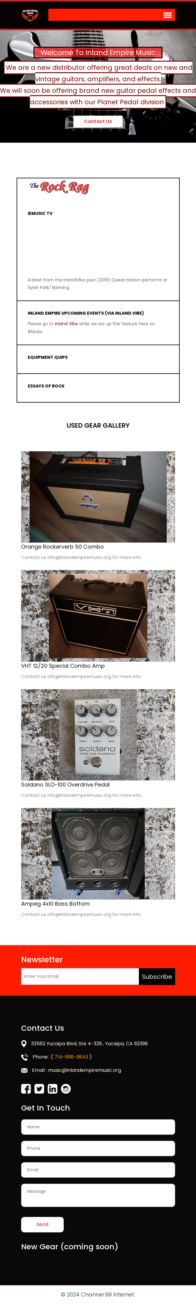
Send (42, 1224)
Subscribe (157, 976)
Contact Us (98, 121)
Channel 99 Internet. (108, 1294)
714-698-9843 (71, 1056)
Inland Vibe (67, 324)
